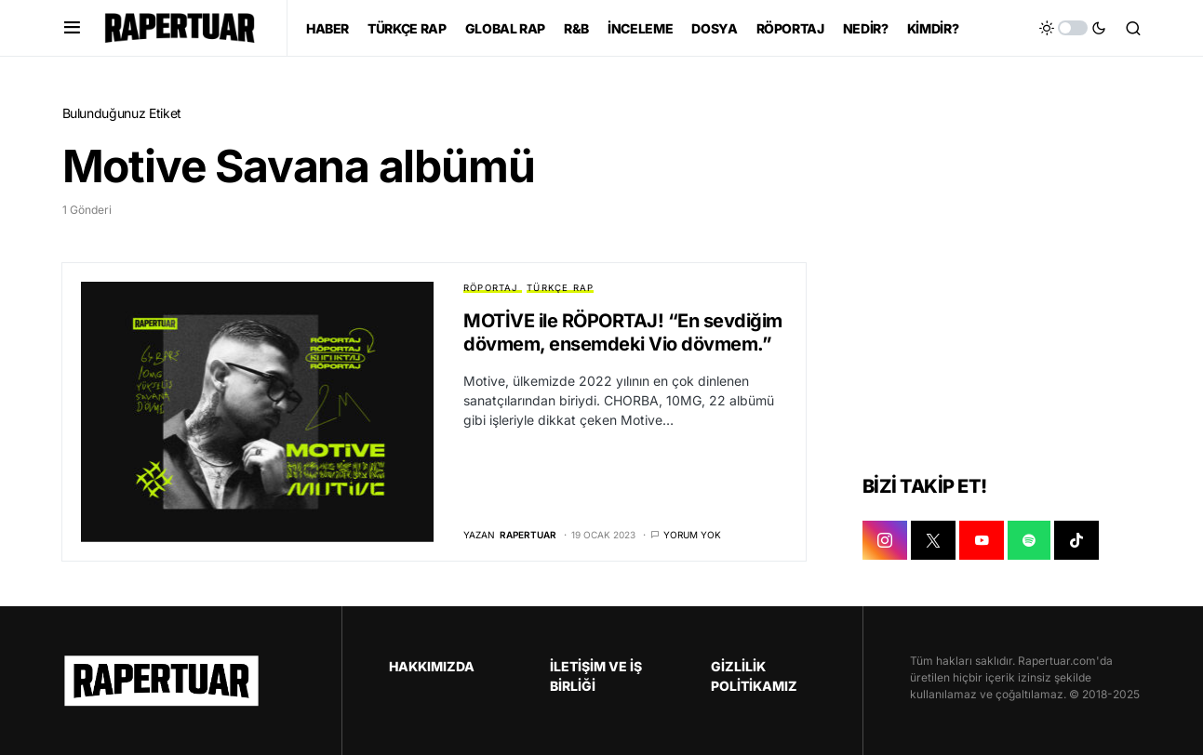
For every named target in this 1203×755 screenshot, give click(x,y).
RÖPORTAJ (490, 288)
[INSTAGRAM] (884, 540)
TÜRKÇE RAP (560, 288)
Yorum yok (692, 534)
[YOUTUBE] (981, 540)
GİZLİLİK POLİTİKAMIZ (754, 676)
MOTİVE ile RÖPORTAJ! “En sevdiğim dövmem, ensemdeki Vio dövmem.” (622, 332)
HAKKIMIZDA (432, 666)
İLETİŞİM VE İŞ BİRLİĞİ (596, 676)
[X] (933, 540)
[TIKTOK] (1076, 540)
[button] (72, 28)
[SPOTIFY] (1029, 540)
